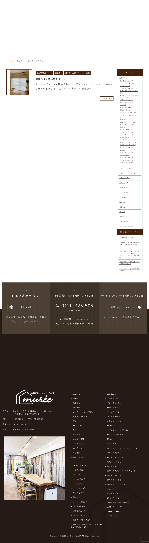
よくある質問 (78, 439)
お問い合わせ (78, 457)
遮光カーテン (124, 107)
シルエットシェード (126, 139)
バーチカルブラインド (127, 102)
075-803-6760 (39, 419)
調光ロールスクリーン (74, 73)
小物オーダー (124, 155)
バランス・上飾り (126, 160)
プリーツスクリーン (126, 100)
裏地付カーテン (113, 498)
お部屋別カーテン (80, 511)
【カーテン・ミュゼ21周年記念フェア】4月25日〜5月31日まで (129, 244)
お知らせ (122, 182)
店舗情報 (58, 5)
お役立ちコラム (124, 178)
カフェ (122, 150)
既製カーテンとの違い (82, 520)
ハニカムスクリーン (126, 112)
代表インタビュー (80, 416)
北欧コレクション (126, 162)
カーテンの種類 (79, 506)
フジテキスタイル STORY (128, 115)
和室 (120, 202)
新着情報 (122, 187)
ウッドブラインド (126, 124)
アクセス (76, 421)
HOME (10, 61)
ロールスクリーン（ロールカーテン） (122, 448)
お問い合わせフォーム (123, 307)
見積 (75, 430)
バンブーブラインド (126, 142)
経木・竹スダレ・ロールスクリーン (121, 471)
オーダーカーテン (126, 83)
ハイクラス (111, 444)
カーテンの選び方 (80, 502)
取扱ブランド (78, 475)
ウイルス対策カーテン (116, 435)
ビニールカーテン (126, 147)
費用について (78, 425)
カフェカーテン (113, 416)
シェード (123, 105)
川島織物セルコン (126, 137)
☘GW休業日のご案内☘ (127, 237)
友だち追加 (26, 307)
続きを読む (107, 98)
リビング (122, 192)
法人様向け (123, 197)
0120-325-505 (19, 419)
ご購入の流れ (78, 470)
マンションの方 (79, 488)
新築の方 (76, 497)
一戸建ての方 (78, 484)
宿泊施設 (122, 216)
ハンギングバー (125, 157)
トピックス (77, 444)
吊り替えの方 (78, 493)
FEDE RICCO (124, 129)
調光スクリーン (113, 466)
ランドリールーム (125, 226)
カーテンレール (125, 86)
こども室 (122, 221)
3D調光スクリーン (44, 73)
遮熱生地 (122, 212)
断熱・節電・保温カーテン (129, 91)
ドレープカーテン (126, 88)
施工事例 (20, 61)
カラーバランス (79, 515)
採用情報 (76, 435)
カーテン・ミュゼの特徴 (83, 412)
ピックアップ (123, 168)
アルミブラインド (126, 134)
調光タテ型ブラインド (127, 110)
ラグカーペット (125, 132)
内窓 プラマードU (114, 507)
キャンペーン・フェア (126, 173)
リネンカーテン (125, 152)
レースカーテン (125, 80)
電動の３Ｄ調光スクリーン (51, 79)
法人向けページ (123, 5)
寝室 (120, 207)
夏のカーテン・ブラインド (118, 439)
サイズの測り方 (79, 479)
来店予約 (75, 5)
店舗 (121, 119)
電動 (88, 73)
